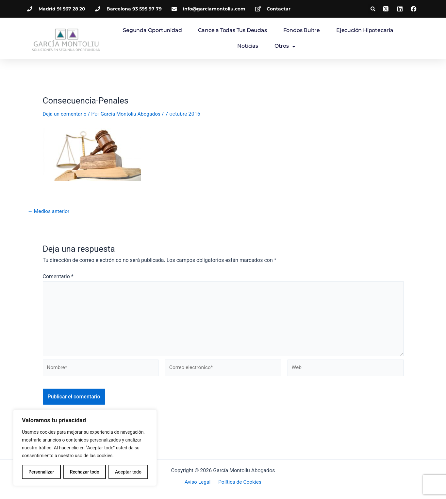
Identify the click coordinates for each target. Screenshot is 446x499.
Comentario (58, 276)
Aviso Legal (198, 482)
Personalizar (41, 472)
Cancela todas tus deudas (232, 30)
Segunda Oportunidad (152, 30)
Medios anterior (49, 211)
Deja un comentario (65, 114)
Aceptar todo (128, 472)
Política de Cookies (239, 482)
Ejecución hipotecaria (364, 30)
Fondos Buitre (301, 30)
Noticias (247, 46)
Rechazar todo (84, 472)
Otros (284, 46)
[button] (373, 9)
